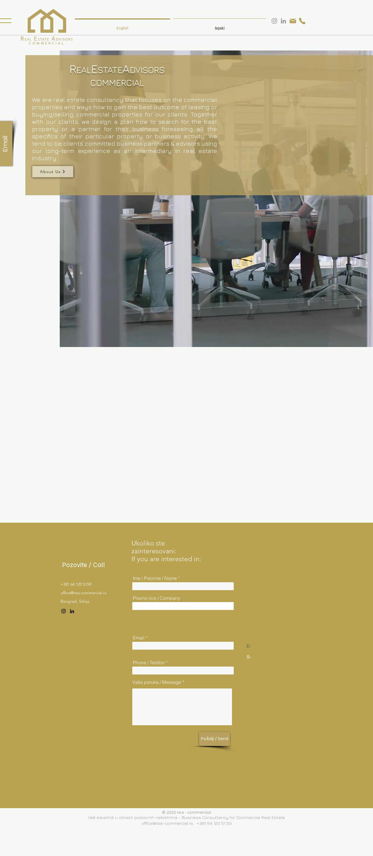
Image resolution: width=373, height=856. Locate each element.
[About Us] (52, 171)
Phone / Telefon (149, 662)
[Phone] (302, 21)
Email (139, 637)
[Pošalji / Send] (214, 739)
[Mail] (293, 21)
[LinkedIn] (72, 611)
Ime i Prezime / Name (155, 578)
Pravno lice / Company (156, 598)
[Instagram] (63, 611)
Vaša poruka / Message (156, 682)
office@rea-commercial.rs (83, 592)
